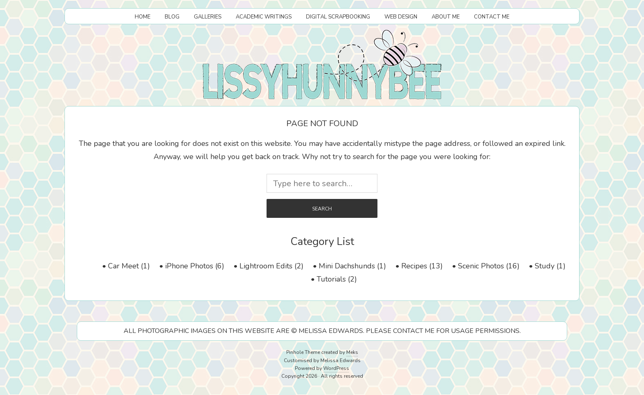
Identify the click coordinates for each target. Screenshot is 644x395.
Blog (172, 17)
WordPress (336, 368)
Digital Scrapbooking (338, 17)
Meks (352, 352)
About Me (446, 17)
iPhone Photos (189, 266)
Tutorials (331, 279)
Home (142, 17)
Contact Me (491, 17)
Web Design (400, 17)
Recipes (414, 266)
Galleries (207, 17)
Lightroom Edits (265, 266)
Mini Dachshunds (347, 266)
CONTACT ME (414, 330)
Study (544, 266)
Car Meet (123, 266)
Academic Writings (264, 17)
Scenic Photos (481, 266)
